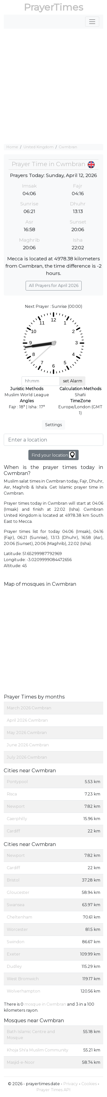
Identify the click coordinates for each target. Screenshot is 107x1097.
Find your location (53, 455)
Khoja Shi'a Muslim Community (37, 1050)
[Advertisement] (53, 86)
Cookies (89, 1083)
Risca (12, 794)
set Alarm (72, 381)
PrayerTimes (53, 7)
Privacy (70, 1083)
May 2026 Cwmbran (27, 732)
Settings (53, 424)
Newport (16, 806)
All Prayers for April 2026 (53, 285)
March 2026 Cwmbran (29, 708)
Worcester (17, 929)
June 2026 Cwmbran (28, 745)
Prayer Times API (53, 1089)
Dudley (14, 966)
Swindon (15, 941)
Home (12, 147)
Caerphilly (17, 818)
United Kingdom (38, 147)
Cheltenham (19, 917)
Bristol (13, 880)
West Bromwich (23, 978)
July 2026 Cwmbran (27, 757)
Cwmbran (68, 147)
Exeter (13, 954)
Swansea (15, 904)
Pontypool (17, 781)
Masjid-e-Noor (21, 1062)
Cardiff (13, 831)
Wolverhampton (23, 991)
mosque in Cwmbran (45, 1004)
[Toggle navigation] (92, 22)
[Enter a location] (53, 440)
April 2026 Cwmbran (27, 720)
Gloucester (18, 892)
